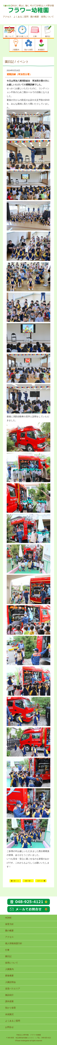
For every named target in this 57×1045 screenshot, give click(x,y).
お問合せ (9, 1027)
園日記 (8, 956)
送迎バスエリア (12, 988)
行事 (7, 950)
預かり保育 (10, 1008)
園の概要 (34, 16)
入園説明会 (10, 982)
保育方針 (9, 924)
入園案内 (9, 969)
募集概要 (9, 975)
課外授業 (9, 1001)
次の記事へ (41, 882)
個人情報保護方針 (13, 943)
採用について (47, 16)
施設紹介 (9, 995)
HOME (28, 882)
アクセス (7, 16)
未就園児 (9, 1014)
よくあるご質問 (21, 16)
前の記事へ (15, 882)
